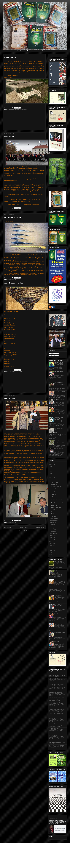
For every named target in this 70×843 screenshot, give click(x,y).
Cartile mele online (20, 50)
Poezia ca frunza (58, 561)
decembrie (53, 479)
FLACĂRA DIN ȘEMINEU (59, 391)
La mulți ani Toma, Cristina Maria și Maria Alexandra (59, 615)
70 (51, 511)
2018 (51, 477)
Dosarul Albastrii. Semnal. (59, 632)
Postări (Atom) (27, 530)
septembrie (53, 520)
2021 (51, 471)
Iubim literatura (9, 398)
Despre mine (30, 50)
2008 (51, 554)
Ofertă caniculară (58, 623)
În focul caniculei (58, 407)
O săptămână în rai (53, 588)
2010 (51, 550)
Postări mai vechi (40, 527)
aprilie (52, 529)
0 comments (6, 107)
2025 (51, 464)
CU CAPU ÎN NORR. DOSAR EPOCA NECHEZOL (58, 418)
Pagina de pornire (24, 527)
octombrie (53, 518)
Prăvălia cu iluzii (54, 505)
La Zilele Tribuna (54, 509)
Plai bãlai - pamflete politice (21, 109)
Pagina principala (9, 50)
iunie (52, 526)
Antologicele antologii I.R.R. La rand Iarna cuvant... (56, 493)
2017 (51, 537)
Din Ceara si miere (54, 818)
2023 (51, 468)
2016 (51, 539)
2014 (51, 543)
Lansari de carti (39, 50)
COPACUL (56, 440)
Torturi (52, 513)
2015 (51, 541)
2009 (51, 552)
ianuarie (53, 535)
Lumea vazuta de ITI (12, 109)
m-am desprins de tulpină (13, 283)
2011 (51, 548)
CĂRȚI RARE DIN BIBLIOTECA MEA (58, 605)
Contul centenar (10, 58)
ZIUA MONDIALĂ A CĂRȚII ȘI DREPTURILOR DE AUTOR (58, 430)
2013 (51, 545)
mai (52, 527)
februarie (53, 533)
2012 (51, 547)
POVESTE (56, 641)
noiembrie (53, 480)
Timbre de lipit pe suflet (56, 497)
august (53, 522)
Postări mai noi (7, 527)
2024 (51, 466)
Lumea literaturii (11, 371)
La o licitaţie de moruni (12, 217)
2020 (51, 473)
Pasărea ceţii (11, 5)
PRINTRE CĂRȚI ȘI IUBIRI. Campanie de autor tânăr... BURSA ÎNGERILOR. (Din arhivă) (59, 364)
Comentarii (52, 355)
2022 (51, 470)
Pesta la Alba (9, 136)
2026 (51, 462)
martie (52, 531)
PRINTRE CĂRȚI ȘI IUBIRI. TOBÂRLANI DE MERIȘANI (59, 373)
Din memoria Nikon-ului (59, 580)
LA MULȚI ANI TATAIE (59, 399)
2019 (51, 475)
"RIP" (55, 570)
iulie (52, 524)
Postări (52, 353)
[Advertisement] (24, 120)
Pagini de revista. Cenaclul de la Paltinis (57, 503)
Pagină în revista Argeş (56, 496)
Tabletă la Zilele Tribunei (56, 507)
